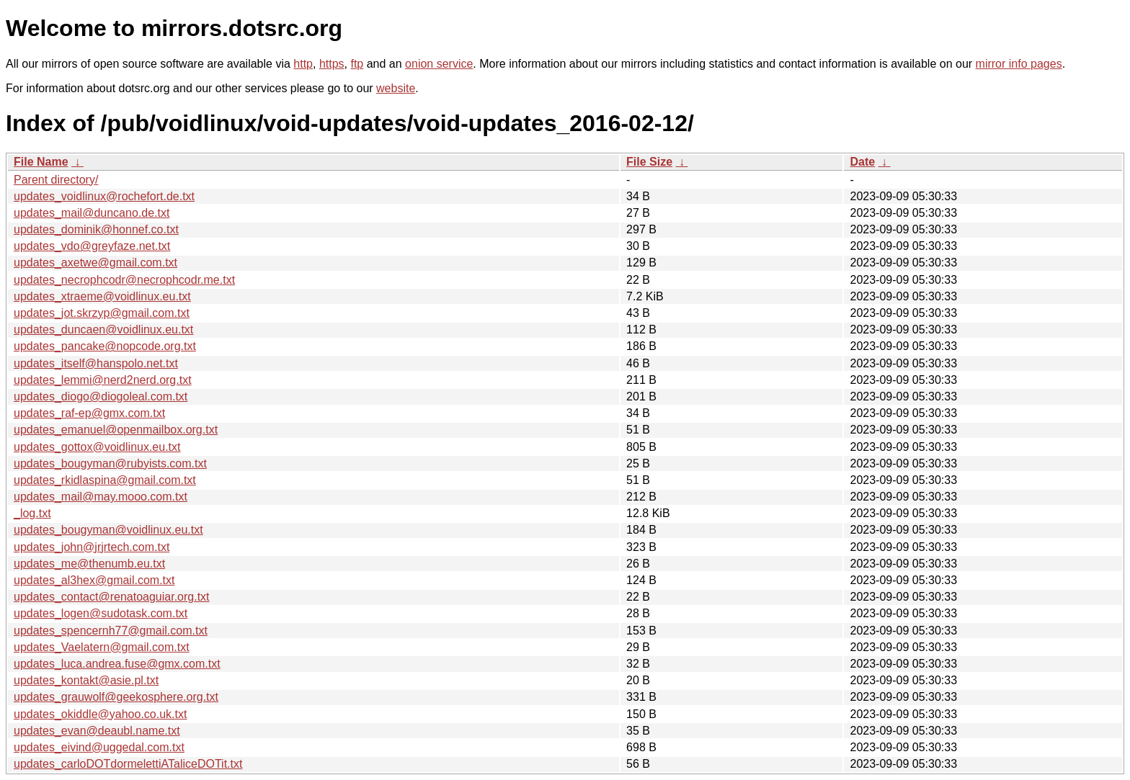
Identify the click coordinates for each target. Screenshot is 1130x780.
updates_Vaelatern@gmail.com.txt (102, 647)
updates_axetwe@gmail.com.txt (95, 262)
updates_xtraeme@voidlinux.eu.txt (102, 296)
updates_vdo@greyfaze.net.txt (92, 246)
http (303, 64)
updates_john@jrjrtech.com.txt (91, 547)
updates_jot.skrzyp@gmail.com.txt (102, 313)
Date (862, 162)
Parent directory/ (56, 180)
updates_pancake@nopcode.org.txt (105, 346)
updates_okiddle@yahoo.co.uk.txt (100, 714)
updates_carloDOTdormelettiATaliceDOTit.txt (128, 764)
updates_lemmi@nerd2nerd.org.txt (103, 380)
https (331, 64)
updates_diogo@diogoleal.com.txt (100, 396)
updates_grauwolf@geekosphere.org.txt (116, 697)
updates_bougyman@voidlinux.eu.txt (108, 530)
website (395, 88)
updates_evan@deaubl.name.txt (97, 731)
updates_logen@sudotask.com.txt (100, 613)
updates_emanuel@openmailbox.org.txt (116, 429)
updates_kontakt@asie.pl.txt (86, 680)
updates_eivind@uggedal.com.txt (99, 747)
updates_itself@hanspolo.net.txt (96, 363)
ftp (356, 64)
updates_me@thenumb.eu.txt (89, 563)
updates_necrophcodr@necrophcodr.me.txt (124, 280)
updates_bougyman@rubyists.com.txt (110, 463)
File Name (41, 162)
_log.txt (32, 513)
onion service (439, 64)
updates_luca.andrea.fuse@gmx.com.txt (117, 664)
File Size (649, 162)
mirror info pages (1019, 64)
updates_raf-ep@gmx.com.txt (89, 413)
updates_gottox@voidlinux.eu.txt (97, 447)
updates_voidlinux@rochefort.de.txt (104, 196)
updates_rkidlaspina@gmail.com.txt (105, 480)
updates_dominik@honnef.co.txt (96, 229)
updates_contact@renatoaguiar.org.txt (112, 597)
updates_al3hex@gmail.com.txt (94, 580)
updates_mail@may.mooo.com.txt (100, 496)
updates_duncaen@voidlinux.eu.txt (103, 329)
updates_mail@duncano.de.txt (91, 213)
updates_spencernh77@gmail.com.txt (111, 630)
